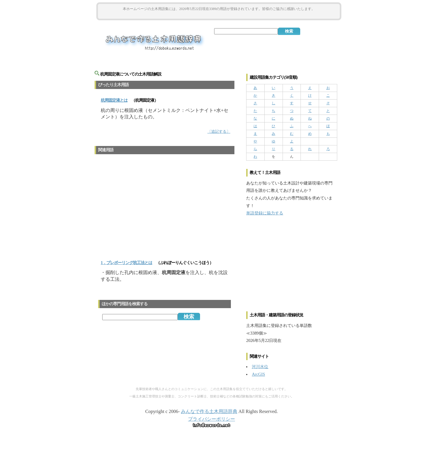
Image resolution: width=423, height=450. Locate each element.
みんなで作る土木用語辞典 (209, 411)
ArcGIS (258, 374)
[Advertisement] (219, 15)
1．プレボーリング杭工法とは (126, 263)
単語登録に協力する (264, 213)
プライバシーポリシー (211, 419)
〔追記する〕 (218, 132)
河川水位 (260, 366)
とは (114, 100)
